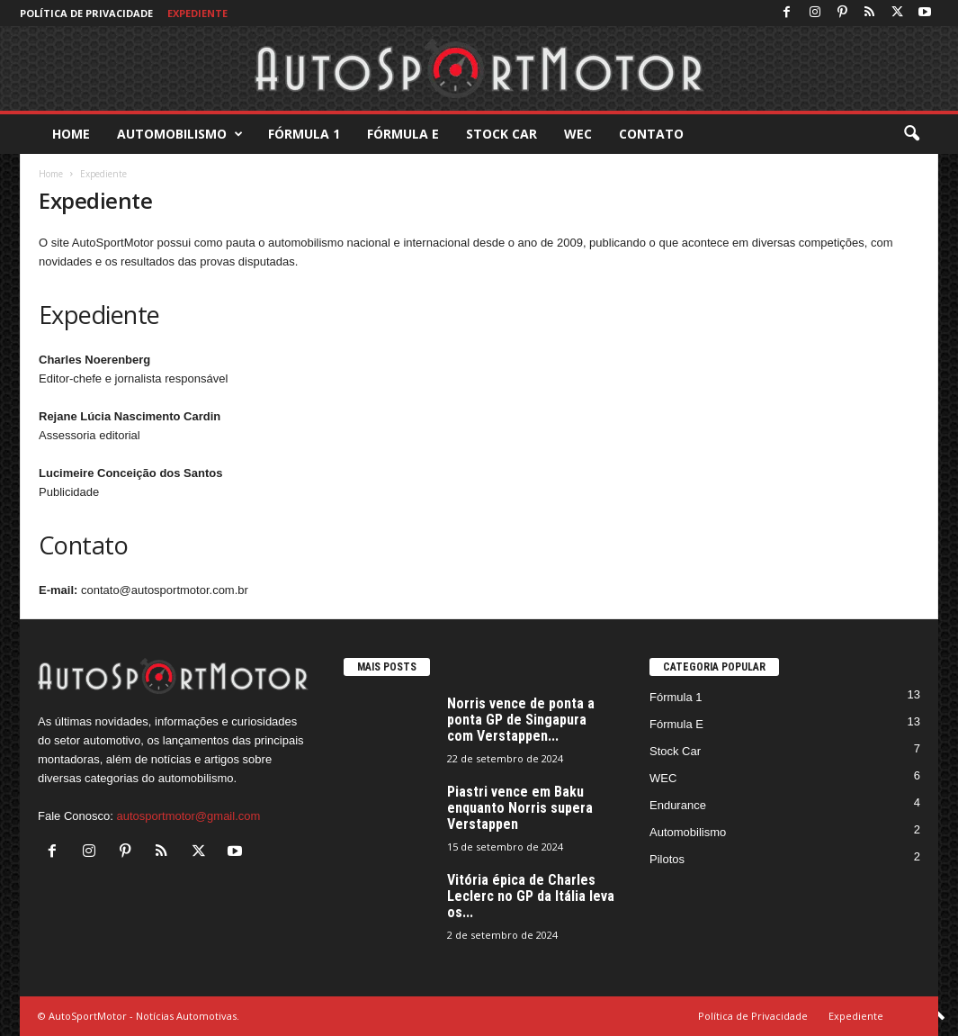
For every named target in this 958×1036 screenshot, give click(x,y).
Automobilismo (180, 134)
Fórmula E (403, 133)
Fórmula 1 (304, 133)
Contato (651, 133)
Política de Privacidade (86, 13)
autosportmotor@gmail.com (188, 816)
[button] (911, 134)
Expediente (197, 13)
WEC (578, 133)
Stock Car (501, 133)
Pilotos (667, 859)
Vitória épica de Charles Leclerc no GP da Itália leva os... (530, 896)
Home (71, 133)
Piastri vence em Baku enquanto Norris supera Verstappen (520, 808)
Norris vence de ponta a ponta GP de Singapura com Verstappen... (521, 719)
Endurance (677, 805)
